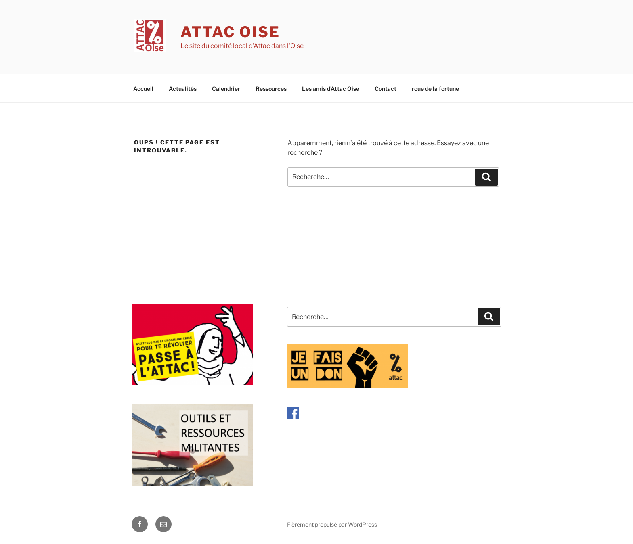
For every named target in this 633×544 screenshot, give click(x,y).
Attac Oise (230, 32)
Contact (385, 88)
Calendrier (226, 88)
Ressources (271, 88)
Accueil (143, 88)
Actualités (183, 88)
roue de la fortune (435, 88)
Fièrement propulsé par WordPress (332, 524)
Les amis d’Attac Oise (330, 88)
